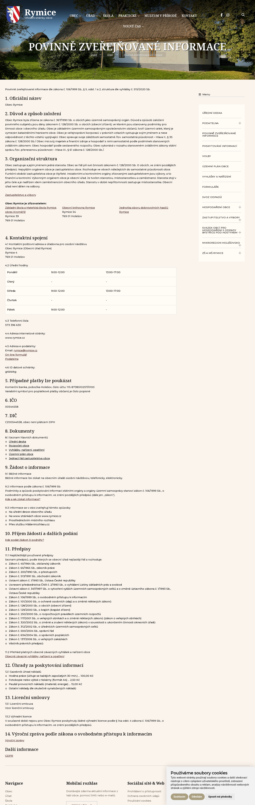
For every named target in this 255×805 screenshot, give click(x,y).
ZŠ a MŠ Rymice (221, 253)
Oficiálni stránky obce (40, 15)
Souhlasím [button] (179, 796)
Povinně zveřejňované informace (143, 54)
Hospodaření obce (221, 207)
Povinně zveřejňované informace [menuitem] (219, 134)
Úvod (94, 54)
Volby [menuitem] (206, 156)
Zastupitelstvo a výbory (20, 195)
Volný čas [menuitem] (133, 26)
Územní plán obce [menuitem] (215, 166)
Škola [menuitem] (108, 15)
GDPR (9, 755)
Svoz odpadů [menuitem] (212, 197)
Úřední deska (17, 441)
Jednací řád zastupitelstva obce (29, 458)
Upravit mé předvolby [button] (220, 796)
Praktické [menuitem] (129, 15)
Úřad (110, 54)
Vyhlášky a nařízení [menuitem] (216, 176)
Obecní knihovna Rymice (78, 207)
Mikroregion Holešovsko (221, 244)
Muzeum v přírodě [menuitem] (160, 15)
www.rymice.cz (15, 337)
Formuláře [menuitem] (210, 186)
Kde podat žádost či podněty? (24, 540)
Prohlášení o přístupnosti (144, 791)
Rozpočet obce (19, 445)
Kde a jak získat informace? (22, 499)
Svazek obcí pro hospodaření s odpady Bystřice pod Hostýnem (221, 230)
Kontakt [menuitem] (189, 15)
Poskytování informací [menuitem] (219, 146)
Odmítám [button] (197, 796)
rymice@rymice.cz (25, 350)
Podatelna (11, 359)
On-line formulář (16, 354)
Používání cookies (139, 800)
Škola (8, 800)
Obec (8, 791)
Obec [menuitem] (75, 15)
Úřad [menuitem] (92, 15)
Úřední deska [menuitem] (212, 112)
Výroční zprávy (14, 740)
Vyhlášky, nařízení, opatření (26, 450)
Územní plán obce (21, 454)
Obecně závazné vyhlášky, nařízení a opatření (34, 656)
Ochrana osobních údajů (143, 796)
